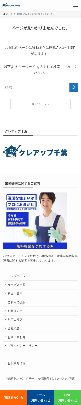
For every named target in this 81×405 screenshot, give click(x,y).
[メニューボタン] (75, 5)
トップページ (17, 276)
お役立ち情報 (17, 363)
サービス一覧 (17, 284)
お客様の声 (15, 311)
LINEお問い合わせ (67, 397)
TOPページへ (40, 104)
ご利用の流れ (17, 302)
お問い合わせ (17, 337)
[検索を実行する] (73, 87)
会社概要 (14, 328)
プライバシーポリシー (22, 345)
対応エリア (15, 319)
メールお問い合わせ (40, 397)
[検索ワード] (40, 87)
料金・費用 (15, 293)
